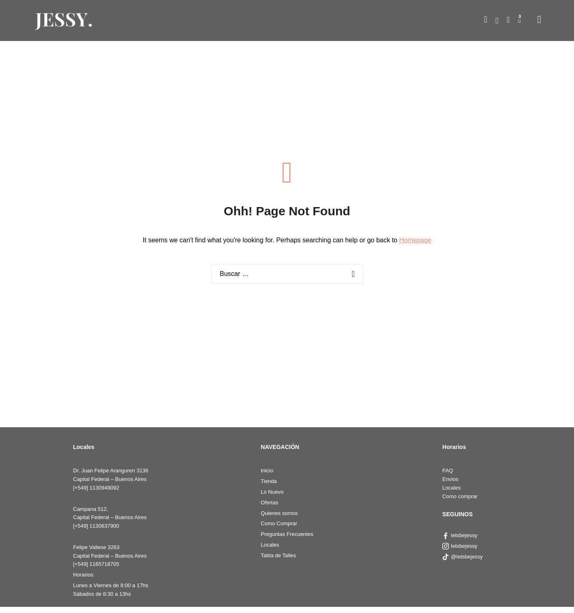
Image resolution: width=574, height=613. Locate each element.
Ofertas (270, 502)
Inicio (267, 470)
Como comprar (460, 496)
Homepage (415, 240)
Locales (270, 545)
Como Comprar (279, 523)
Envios (450, 479)
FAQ (447, 470)
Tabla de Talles (278, 555)
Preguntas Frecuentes (287, 534)
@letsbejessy (463, 557)
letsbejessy (459, 535)
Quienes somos (279, 513)
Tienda (269, 481)
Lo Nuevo (272, 492)
